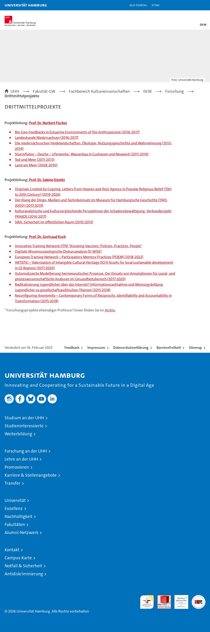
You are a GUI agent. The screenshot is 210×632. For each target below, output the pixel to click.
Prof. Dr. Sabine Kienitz (46, 179)
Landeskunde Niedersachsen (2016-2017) (46, 137)
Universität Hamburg (26, 5)
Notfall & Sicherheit (23, 566)
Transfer (12, 483)
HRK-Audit (178, 600)
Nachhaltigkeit (18, 516)
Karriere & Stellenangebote (31, 475)
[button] (192, 5)
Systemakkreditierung (198, 597)
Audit (161, 597)
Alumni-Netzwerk (21, 532)
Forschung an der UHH (26, 451)
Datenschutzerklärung (131, 347)
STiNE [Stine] (156, 5)
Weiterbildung (18, 434)
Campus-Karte (18, 558)
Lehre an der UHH (21, 459)
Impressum (96, 347)
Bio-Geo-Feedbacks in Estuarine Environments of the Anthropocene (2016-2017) (77, 132)
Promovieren (17, 467)
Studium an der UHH (24, 418)
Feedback (71, 347)
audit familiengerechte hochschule (147, 602)
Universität (15, 500)
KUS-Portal (138, 5)
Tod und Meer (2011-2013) (35, 159)
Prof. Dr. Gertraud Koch (47, 236)
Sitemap (195, 347)
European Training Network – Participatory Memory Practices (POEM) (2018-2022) (79, 256)
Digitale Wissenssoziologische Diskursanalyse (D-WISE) (58, 251)
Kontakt (12, 550)
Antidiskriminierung (24, 574)
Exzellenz (14, 508)
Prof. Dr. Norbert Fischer (48, 122)
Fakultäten (15, 524)
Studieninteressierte (24, 426)
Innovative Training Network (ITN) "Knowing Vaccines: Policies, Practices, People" (78, 245)
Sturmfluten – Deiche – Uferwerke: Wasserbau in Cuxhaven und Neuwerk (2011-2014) (82, 154)
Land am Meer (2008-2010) (36, 165)
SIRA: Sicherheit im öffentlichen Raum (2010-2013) (54, 222)
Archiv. (110, 310)
